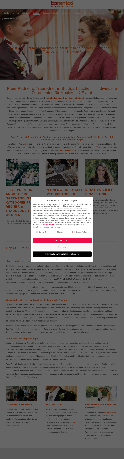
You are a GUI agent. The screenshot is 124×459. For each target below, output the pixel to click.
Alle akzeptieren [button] (62, 240)
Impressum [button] (73, 259)
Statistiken (59, 232)
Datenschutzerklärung (47, 225)
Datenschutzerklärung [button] (63, 259)
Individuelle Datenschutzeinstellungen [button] (62, 254)
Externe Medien (79, 232)
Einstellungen (37, 227)
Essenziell (41, 232)
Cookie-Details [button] (52, 259)
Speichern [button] (62, 247)
